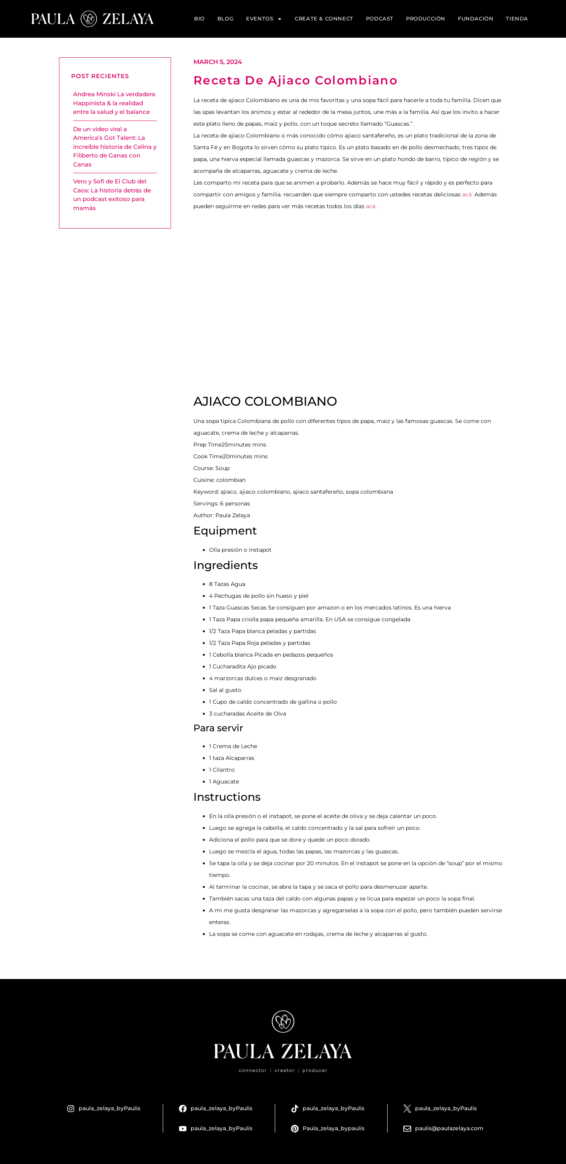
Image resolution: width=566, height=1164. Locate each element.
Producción (425, 19)
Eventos (264, 19)
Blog (225, 19)
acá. (467, 194)
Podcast (379, 19)
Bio (199, 19)
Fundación (475, 19)
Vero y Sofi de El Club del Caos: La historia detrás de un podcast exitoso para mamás (112, 195)
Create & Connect (324, 19)
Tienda (517, 19)
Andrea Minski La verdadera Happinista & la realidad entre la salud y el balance (114, 102)
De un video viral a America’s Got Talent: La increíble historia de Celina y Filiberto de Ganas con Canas (114, 146)
